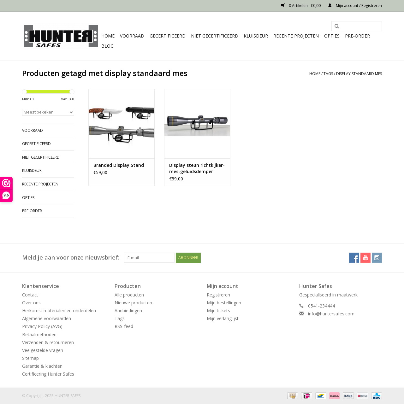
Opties (332, 36)
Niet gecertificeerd (214, 36)
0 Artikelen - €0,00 (301, 5)
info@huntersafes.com (331, 314)
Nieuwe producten (133, 303)
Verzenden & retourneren (48, 342)
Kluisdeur (256, 36)
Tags (328, 73)
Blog (107, 46)
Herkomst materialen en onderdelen (59, 310)
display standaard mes (359, 73)
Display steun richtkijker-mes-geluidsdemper (197, 168)
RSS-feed (124, 326)
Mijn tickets (218, 310)
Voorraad (132, 36)
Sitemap (30, 358)
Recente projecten (296, 36)
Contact (30, 295)
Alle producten (129, 295)
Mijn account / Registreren (355, 5)
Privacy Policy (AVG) (42, 326)
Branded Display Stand (118, 165)
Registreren (218, 295)
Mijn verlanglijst (223, 318)
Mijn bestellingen (224, 303)
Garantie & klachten (42, 366)
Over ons (31, 303)
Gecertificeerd (168, 36)
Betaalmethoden (39, 334)
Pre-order (357, 36)
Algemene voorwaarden (46, 318)
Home (108, 36)
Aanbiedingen (128, 310)
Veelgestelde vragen (42, 350)
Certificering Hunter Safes (48, 374)
